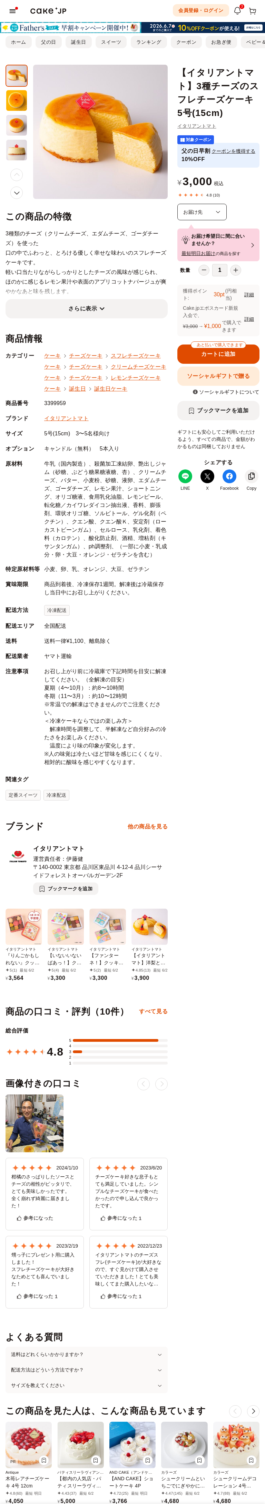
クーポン (186, 42)
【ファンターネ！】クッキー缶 (106, 963)
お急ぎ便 (221, 42)
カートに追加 (218, 351)
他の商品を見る (148, 826)
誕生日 (78, 42)
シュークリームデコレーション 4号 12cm (235, 1486)
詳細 (249, 294)
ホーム (18, 42)
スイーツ (111, 42)
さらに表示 (82, 308)
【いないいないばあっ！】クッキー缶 (65, 963)
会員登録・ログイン (201, 10)
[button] (16, 193)
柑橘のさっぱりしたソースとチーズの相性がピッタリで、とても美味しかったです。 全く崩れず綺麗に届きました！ (43, 1191)
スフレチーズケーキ (136, 356)
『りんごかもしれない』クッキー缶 (23, 963)
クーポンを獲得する (233, 151)
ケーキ (52, 356)
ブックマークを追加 (223, 410)
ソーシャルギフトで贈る (218, 376)
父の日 (48, 42)
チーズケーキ (85, 356)
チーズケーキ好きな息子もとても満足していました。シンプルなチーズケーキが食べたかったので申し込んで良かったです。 (126, 1191)
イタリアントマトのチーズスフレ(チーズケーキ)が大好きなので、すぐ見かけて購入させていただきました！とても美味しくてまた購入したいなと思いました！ (128, 1270)
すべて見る (153, 1011)
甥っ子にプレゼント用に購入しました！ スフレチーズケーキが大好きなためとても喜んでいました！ (43, 1269)
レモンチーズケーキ (136, 378)
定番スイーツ (23, 795)
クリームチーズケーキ (138, 367)
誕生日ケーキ (110, 389)
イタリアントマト (196, 126)
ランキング (148, 42)
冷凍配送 (57, 610)
